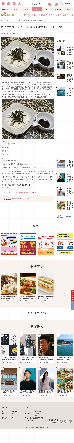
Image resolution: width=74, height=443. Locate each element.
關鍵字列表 (39, 418)
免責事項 (38, 411)
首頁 (2, 21)
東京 (18, 15)
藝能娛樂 (58, 9)
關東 (35, 15)
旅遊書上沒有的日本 (25, 185)
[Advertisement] (65, 128)
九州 (57, 15)
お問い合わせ (29, 420)
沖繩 (50, 15)
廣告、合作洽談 (30, 418)
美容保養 (5, 9)
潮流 (15, 9)
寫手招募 (28, 413)
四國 (64, 15)
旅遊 (26, 9)
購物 (68, 9)
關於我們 (28, 411)
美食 (37, 9)
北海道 (43, 15)
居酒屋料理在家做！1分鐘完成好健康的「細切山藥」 (28, 21)
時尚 (47, 9)
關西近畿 (27, 15)
